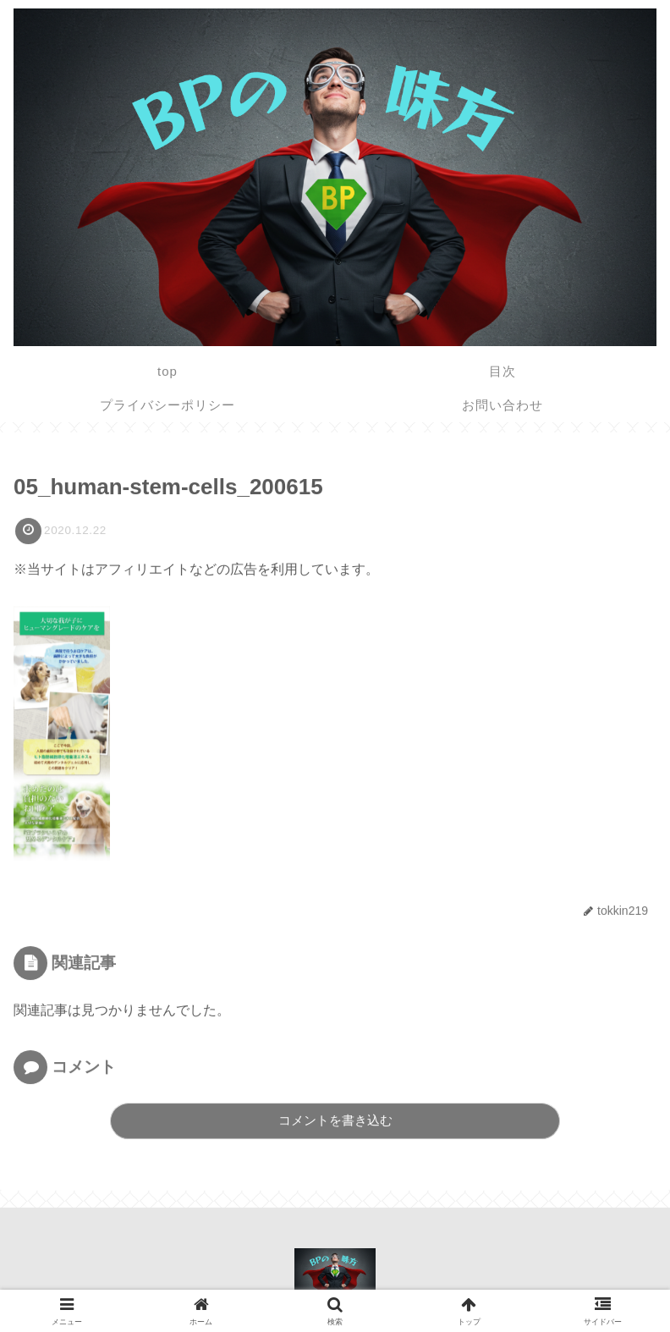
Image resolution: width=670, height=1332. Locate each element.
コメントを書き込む (335, 1120)
